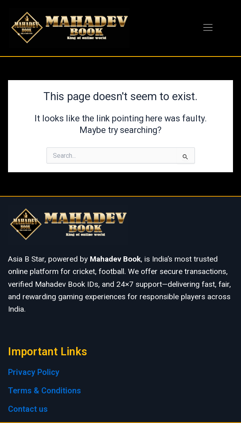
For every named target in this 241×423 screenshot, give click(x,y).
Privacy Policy (33, 372)
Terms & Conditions (44, 390)
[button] (208, 28)
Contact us (28, 409)
